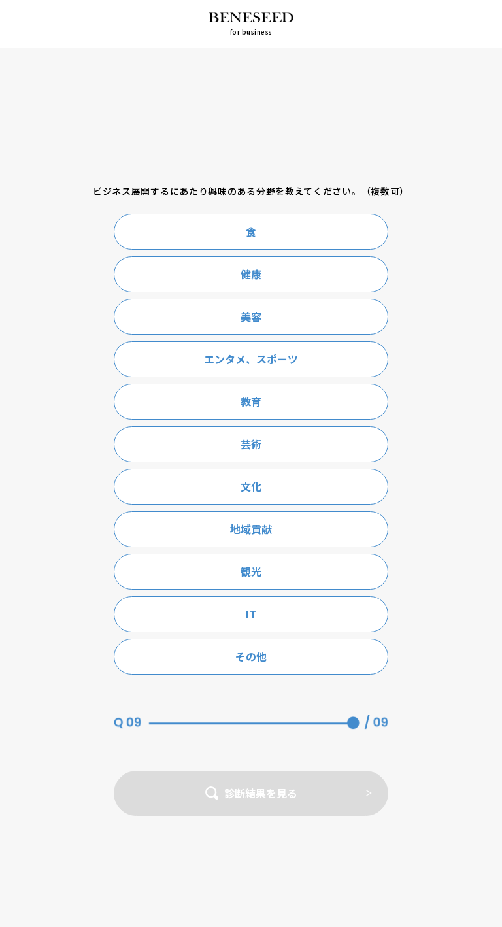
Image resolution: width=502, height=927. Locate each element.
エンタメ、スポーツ (251, 359)
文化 (251, 486)
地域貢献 (251, 529)
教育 (251, 401)
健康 (251, 274)
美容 (251, 316)
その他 (251, 656)
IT (251, 614)
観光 (251, 571)
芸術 (251, 444)
